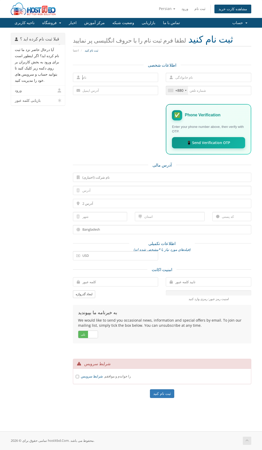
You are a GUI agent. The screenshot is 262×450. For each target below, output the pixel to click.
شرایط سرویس (92, 376)
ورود (184, 8)
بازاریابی (148, 23)
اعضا (76, 50)
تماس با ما (171, 23)
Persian (167, 8)
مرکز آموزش (94, 23)
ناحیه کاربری (25, 23)
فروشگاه (51, 23)
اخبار (73, 23)
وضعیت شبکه (123, 23)
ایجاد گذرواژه (84, 294)
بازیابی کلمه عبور (38, 100)
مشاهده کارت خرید (233, 8)
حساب (239, 23)
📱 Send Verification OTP (208, 142)
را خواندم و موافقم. (106, 376)
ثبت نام (199, 8)
